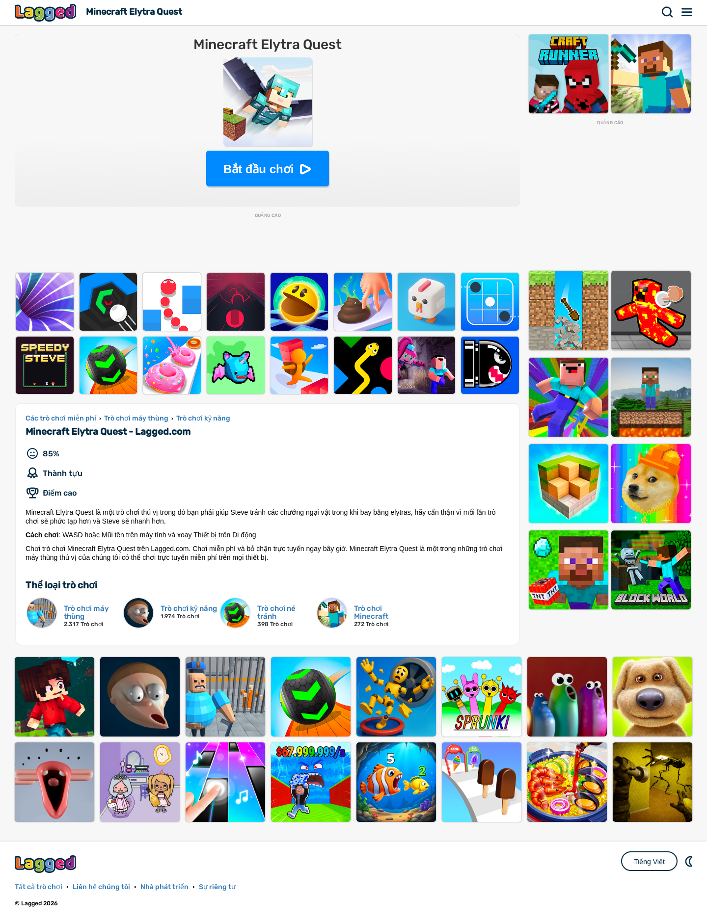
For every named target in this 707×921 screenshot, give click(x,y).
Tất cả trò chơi (38, 887)
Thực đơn (687, 12)
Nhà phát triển (164, 887)
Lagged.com (47, 863)
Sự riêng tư (217, 887)
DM (690, 861)
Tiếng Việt (649, 862)
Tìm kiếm (668, 12)
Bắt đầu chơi (258, 169)
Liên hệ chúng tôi (101, 887)
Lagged (47, 12)
